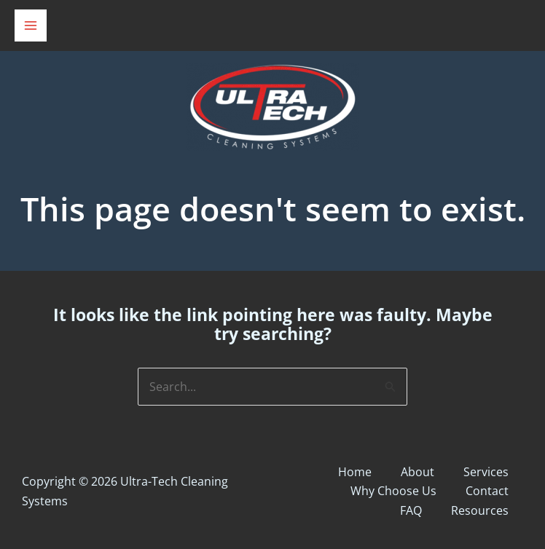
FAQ (411, 510)
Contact (487, 491)
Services (486, 472)
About (417, 472)
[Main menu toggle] (31, 25)
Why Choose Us (393, 491)
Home (355, 472)
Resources (480, 510)
